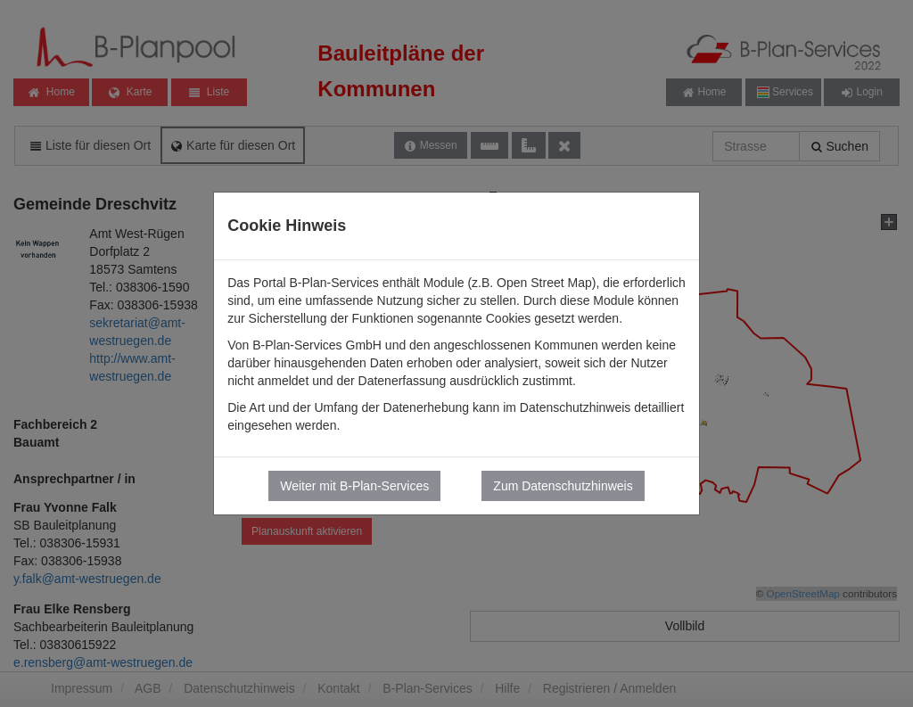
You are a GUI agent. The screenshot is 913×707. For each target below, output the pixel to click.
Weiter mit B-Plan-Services (354, 486)
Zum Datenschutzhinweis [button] (562, 486)
